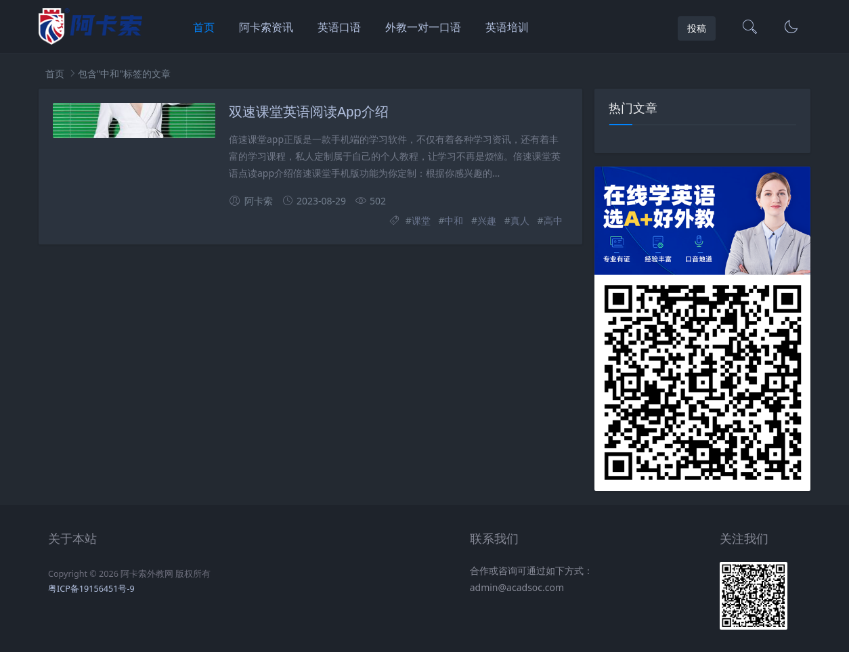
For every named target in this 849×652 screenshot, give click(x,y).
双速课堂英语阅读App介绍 (309, 111)
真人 (519, 220)
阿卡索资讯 (266, 27)
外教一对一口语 (423, 27)
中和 (453, 220)
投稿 (696, 28)
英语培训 (507, 27)
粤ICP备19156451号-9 (91, 588)
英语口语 (339, 27)
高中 (553, 220)
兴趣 (486, 220)
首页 (204, 27)
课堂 (421, 220)
